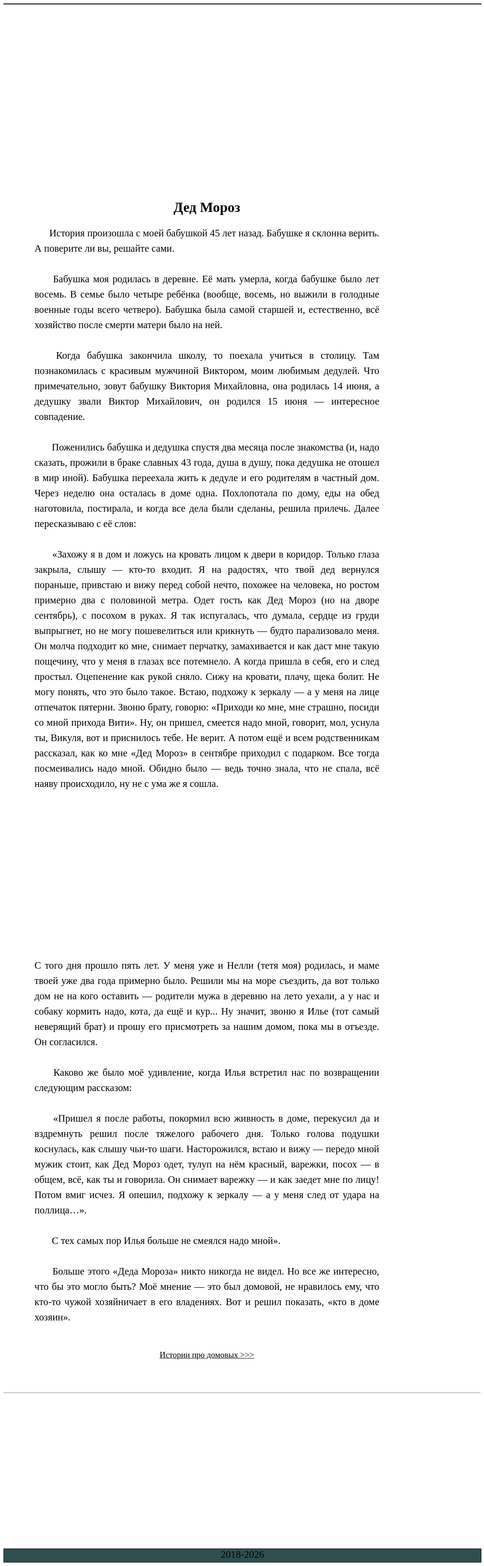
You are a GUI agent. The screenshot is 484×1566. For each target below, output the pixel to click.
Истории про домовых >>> (207, 1354)
